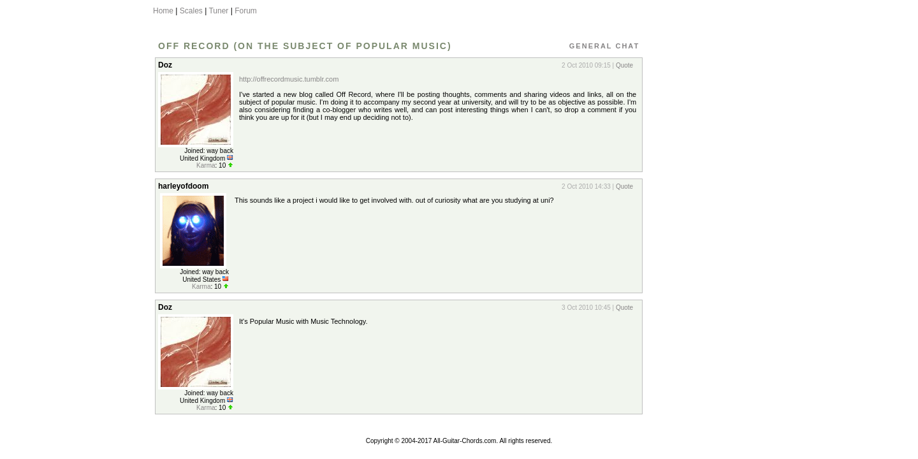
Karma (205, 165)
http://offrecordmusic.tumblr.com (289, 79)
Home (163, 10)
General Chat (604, 46)
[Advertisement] (703, 244)
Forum (246, 10)
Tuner (218, 10)
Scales (191, 10)
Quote (624, 65)
